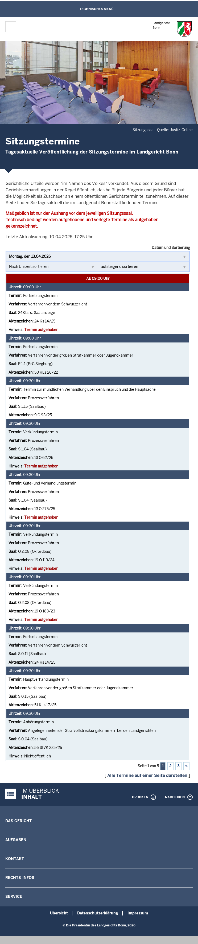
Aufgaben (15, 839)
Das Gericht (18, 820)
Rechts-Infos (19, 877)
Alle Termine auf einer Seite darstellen (147, 775)
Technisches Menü (96, 9)
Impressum (137, 913)
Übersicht (59, 913)
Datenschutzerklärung (97, 913)
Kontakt (14, 858)
